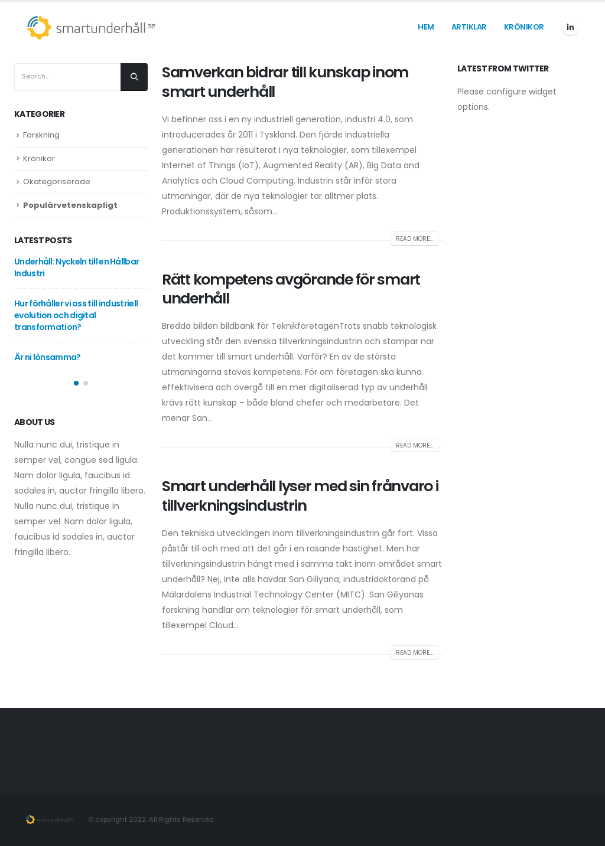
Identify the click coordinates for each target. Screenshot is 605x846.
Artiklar (469, 26)
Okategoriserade (56, 181)
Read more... (414, 238)
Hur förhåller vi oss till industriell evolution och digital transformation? (76, 315)
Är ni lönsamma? (47, 357)
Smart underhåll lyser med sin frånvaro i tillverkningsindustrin (300, 496)
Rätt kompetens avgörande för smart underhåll (291, 289)
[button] (76, 383)
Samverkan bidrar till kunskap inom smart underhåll (285, 82)
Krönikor (524, 26)
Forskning (41, 135)
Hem (426, 26)
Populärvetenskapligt (70, 205)
